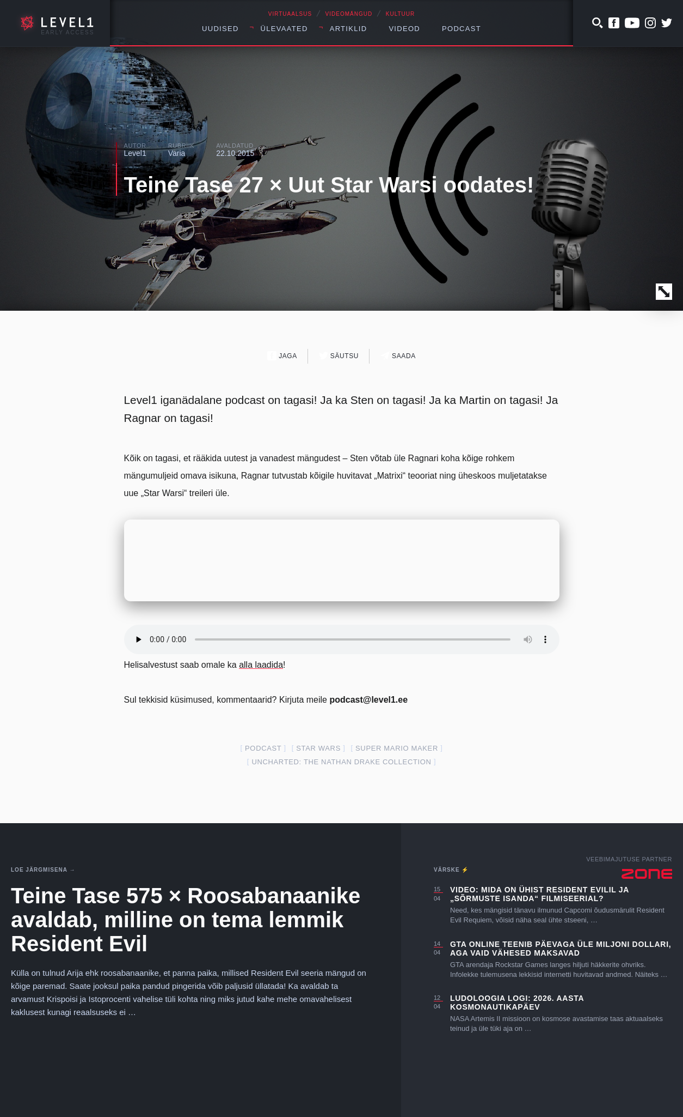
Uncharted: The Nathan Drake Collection (341, 762)
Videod (404, 29)
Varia (177, 153)
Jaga (282, 355)
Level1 (135, 153)
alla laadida (261, 664)
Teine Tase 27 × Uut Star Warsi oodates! (329, 185)
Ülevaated (284, 29)
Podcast (461, 29)
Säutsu (339, 355)
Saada (398, 355)
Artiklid (348, 29)
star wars (318, 748)
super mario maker (396, 748)
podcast (263, 748)
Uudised (220, 29)
